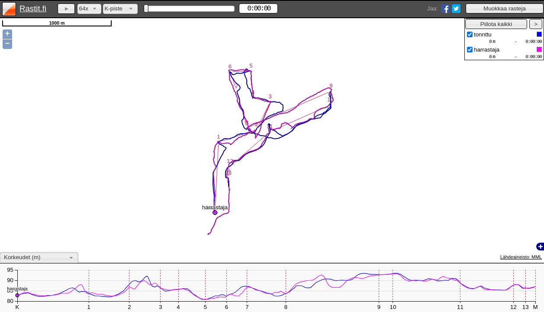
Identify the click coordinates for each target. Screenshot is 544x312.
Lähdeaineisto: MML (521, 257)
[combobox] (89, 9)
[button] (505, 8)
